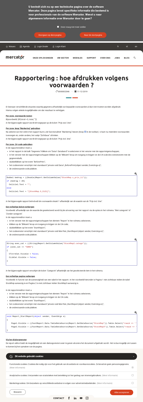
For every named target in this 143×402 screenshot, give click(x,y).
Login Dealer (42, 46)
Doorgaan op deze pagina (50, 35)
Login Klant (60, 46)
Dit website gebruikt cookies (26, 356)
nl (127, 46)
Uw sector (63, 58)
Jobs (117, 58)
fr (118, 46)
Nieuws (12, 46)
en (136, 46)
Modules (78, 58)
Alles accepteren (121, 392)
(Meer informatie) (17, 368)
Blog (126, 58)
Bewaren (18, 392)
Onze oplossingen (43, 58)
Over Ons (105, 58)
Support (91, 58)
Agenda (26, 46)
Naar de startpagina (93, 35)
